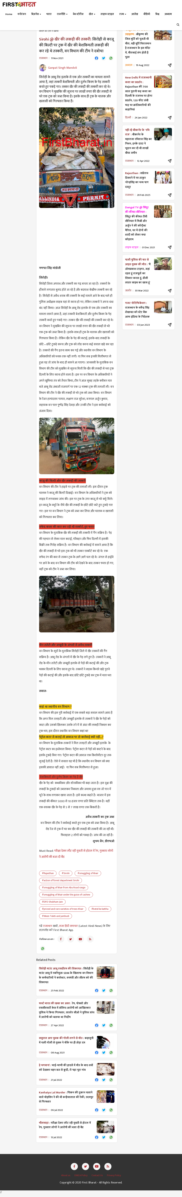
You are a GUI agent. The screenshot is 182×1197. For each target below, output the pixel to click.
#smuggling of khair (87, 874)
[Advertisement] (77, 237)
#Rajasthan (48, 874)
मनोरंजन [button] (22, 14)
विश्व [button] (157, 14)
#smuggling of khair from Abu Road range (63, 888)
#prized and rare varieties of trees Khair (62, 909)
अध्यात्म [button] (168, 14)
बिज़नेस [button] (36, 14)
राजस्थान (48, 926)
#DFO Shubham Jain (52, 902)
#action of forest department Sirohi (60, 881)
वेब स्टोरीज (78, 14)
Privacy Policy (114, 1178)
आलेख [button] (135, 14)
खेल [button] (92, 14)
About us (66, 1178)
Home (8, 14)
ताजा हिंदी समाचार (68, 926)
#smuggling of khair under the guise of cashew (66, 895)
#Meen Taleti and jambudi (55, 917)
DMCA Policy (81, 1178)
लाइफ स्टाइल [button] (107, 14)
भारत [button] (49, 14)
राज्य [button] (122, 14)
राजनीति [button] (62, 14)
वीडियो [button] (146, 14)
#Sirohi (65, 874)
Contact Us (97, 1178)
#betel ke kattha (99, 909)
